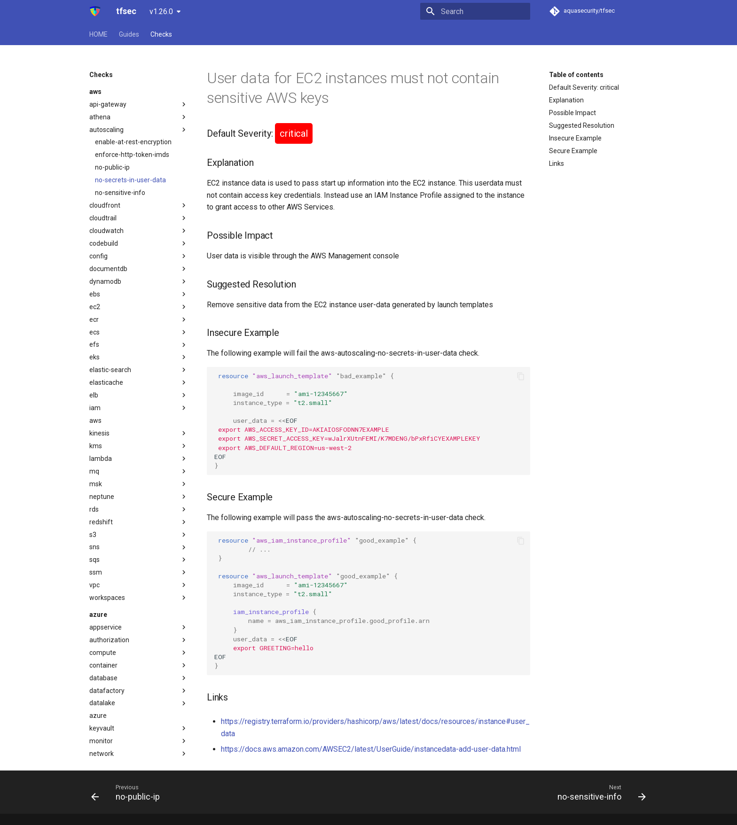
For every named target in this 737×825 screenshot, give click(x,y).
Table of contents (576, 74)
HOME (98, 34)
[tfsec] (95, 11)
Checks (161, 34)
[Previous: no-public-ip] (128, 792)
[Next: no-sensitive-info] (598, 792)
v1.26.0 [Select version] (161, 11)
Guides (129, 34)
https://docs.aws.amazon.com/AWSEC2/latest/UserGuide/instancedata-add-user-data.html (371, 749)
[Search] (475, 11)
